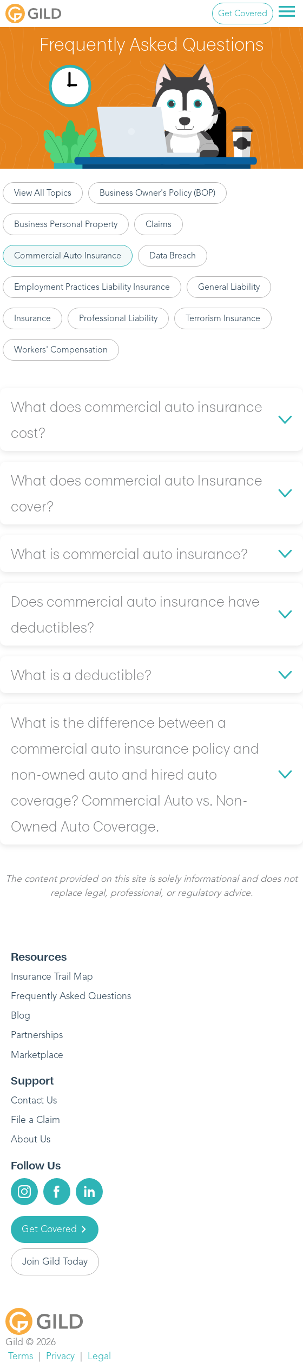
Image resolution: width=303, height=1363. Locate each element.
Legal (99, 1356)
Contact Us (34, 1100)
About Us (30, 1139)
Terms (20, 1356)
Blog (20, 1015)
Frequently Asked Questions (71, 995)
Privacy (60, 1356)
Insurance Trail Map (52, 976)
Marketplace (37, 1054)
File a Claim (35, 1119)
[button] (151, 419)
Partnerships (37, 1034)
